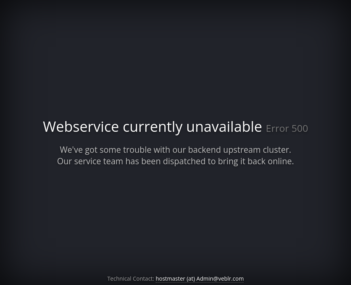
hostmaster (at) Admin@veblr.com (200, 278)
